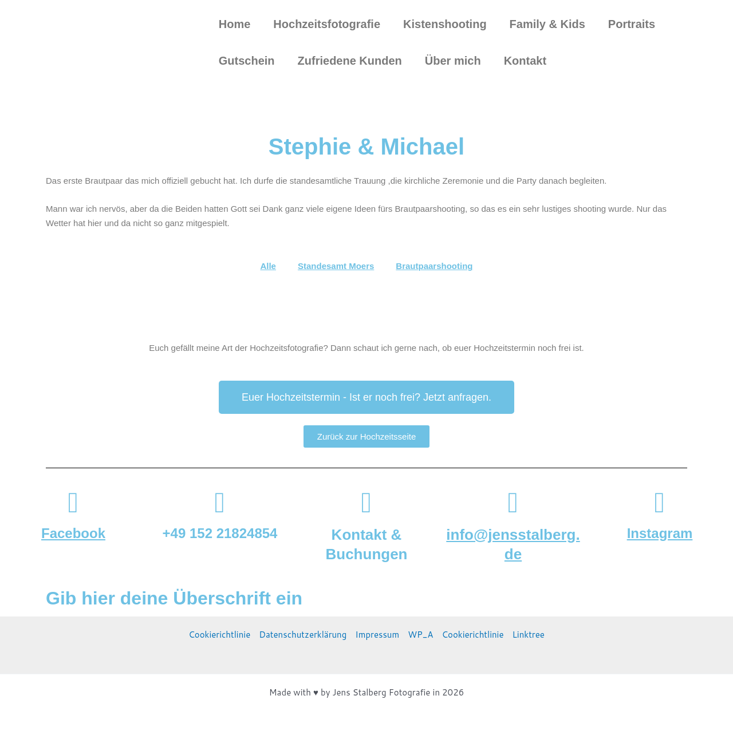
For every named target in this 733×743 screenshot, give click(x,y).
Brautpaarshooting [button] (434, 266)
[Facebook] (73, 502)
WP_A (420, 635)
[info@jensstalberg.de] (513, 502)
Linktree (529, 635)
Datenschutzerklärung (302, 635)
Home (235, 24)
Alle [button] (268, 266)
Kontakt (525, 60)
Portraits (631, 24)
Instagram (660, 533)
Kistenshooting (445, 24)
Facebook (73, 533)
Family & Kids (547, 24)
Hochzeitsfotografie (326, 24)
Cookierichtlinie (219, 635)
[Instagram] (659, 502)
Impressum (377, 635)
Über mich (453, 60)
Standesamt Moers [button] (336, 266)
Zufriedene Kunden (350, 60)
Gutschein (247, 60)
